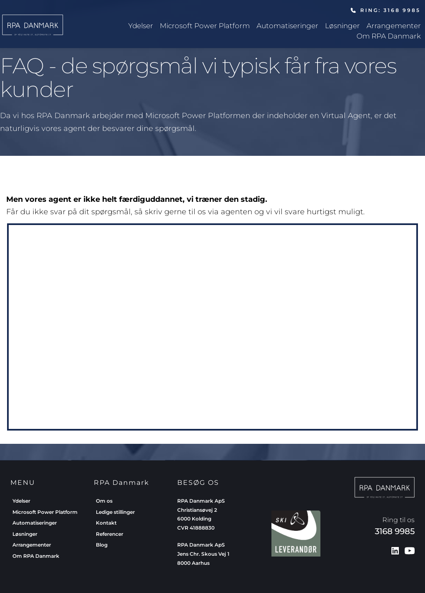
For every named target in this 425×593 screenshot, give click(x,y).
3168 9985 (395, 531)
